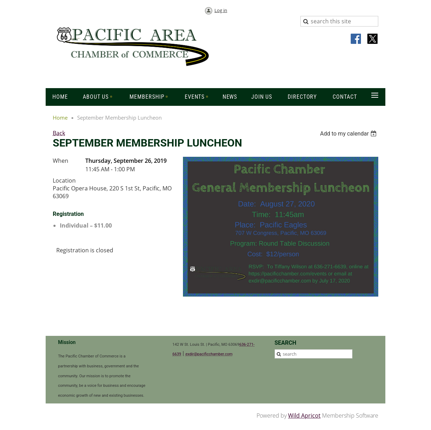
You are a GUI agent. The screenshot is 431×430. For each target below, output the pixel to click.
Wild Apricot (304, 415)
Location (64, 180)
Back (59, 133)
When (60, 161)
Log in (220, 10)
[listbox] (349, 133)
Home (60, 117)
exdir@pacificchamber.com (208, 354)
